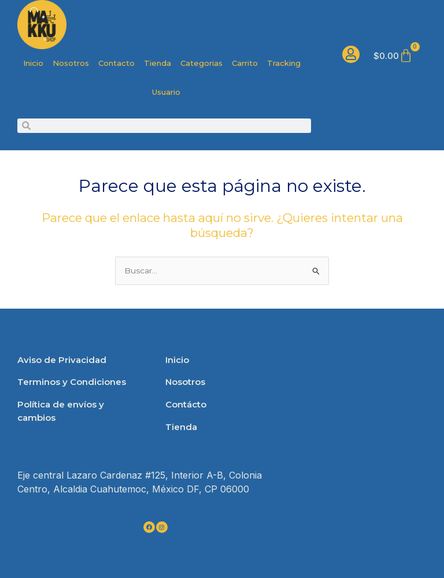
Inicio (33, 63)
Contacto (116, 63)
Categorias (201, 63)
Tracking (284, 63)
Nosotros (71, 63)
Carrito (245, 63)
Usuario (166, 92)
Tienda (157, 63)
